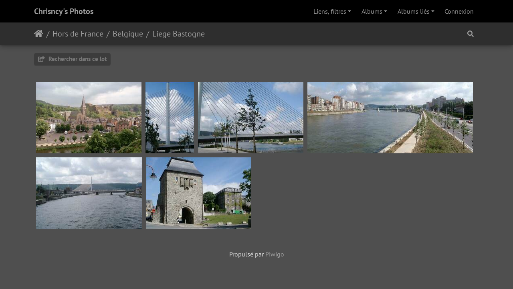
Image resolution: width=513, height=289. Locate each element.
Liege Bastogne (178, 33)
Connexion (459, 11)
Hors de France (78, 33)
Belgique (128, 33)
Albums (372, 11)
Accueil (38, 34)
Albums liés (414, 11)
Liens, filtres (329, 11)
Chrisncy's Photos (63, 11)
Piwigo (274, 254)
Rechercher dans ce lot (72, 59)
